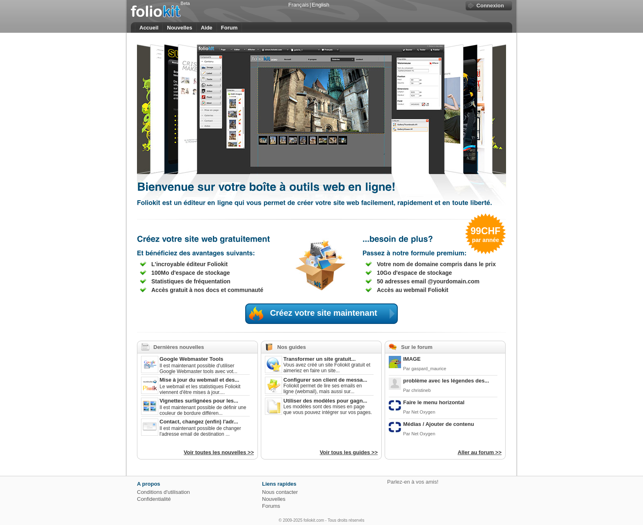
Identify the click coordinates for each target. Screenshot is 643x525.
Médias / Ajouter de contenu (438, 424)
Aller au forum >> (480, 452)
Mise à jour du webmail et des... (199, 380)
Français (298, 5)
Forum (229, 28)
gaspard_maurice (428, 368)
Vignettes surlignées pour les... (199, 401)
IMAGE (412, 359)
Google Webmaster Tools (191, 359)
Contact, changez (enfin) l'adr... (199, 422)
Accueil (148, 28)
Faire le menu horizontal (434, 402)
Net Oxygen (423, 412)
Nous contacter (280, 492)
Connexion (490, 5)
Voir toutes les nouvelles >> (219, 452)
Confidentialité (154, 499)
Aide (206, 28)
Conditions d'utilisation (163, 492)
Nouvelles (179, 28)
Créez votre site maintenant (333, 313)
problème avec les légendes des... (446, 381)
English (320, 5)
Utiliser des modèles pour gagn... (325, 401)
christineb (421, 390)
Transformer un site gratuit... (319, 359)
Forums (271, 506)
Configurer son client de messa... (325, 380)
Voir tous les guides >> (349, 452)
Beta (185, 3)
